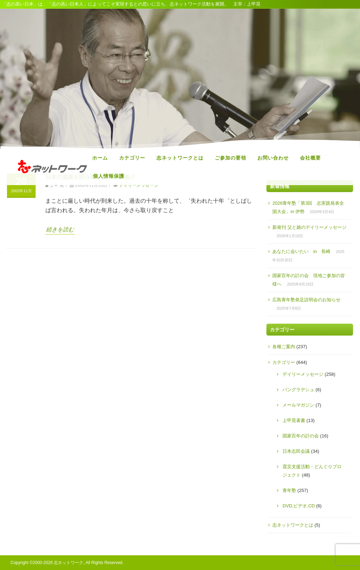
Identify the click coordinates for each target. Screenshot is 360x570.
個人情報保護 (108, 176)
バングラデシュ (298, 389)
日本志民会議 (296, 451)
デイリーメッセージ (138, 237)
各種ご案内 (283, 346)
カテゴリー (132, 158)
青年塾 (289, 490)
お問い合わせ (273, 158)
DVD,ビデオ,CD (298, 505)
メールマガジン (298, 405)
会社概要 (310, 158)
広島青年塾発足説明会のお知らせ (306, 299)
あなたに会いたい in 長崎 (301, 251)
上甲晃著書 (293, 420)
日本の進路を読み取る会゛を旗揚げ (90, 229)
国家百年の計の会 (300, 435)
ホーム (100, 158)
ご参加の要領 (230, 158)
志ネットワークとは (180, 158)
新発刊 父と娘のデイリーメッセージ (309, 227)
